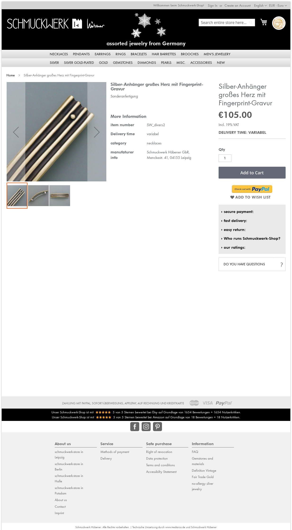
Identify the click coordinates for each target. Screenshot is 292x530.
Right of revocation (159, 450)
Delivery (106, 456)
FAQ (195, 450)
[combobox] (228, 21)
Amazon (158, 415)
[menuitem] (59, 52)
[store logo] (54, 22)
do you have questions (245, 262)
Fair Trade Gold (203, 475)
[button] (280, 4)
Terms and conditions (160, 463)
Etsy (154, 410)
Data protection (157, 456)
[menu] (146, 56)
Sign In (214, 4)
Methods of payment (114, 450)
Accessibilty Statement (161, 470)
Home (9, 73)
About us (61, 498)
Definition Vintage (204, 468)
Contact (60, 504)
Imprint (59, 511)
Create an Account (239, 4)
